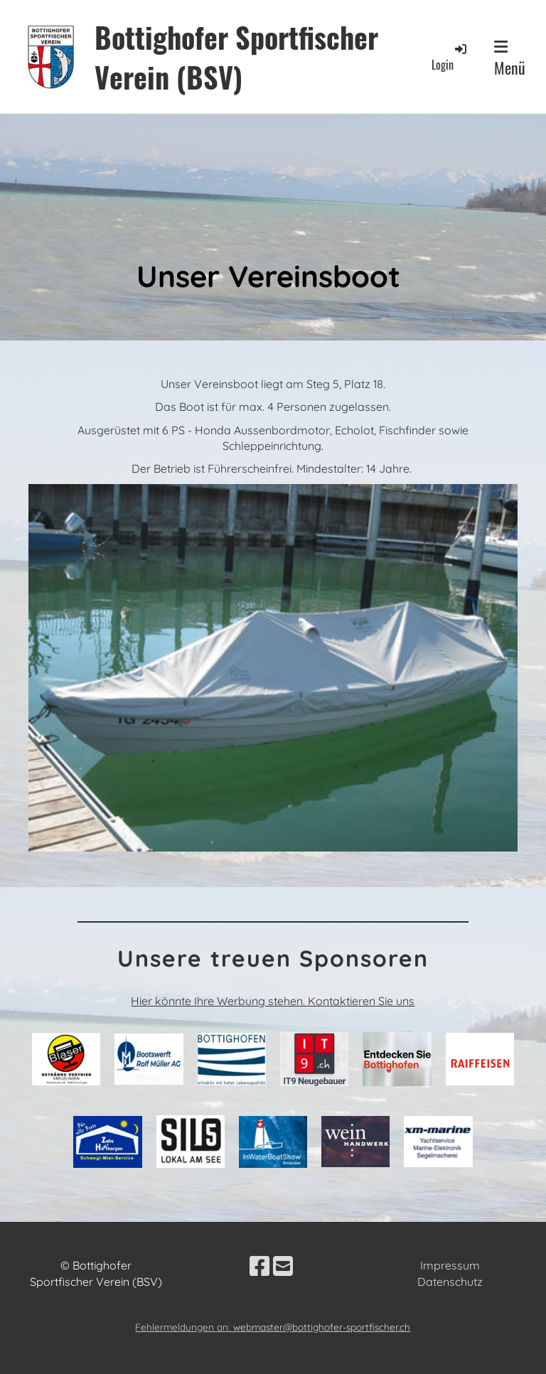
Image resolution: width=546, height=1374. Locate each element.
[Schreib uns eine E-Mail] (283, 1266)
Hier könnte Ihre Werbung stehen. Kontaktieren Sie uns (272, 1001)
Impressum (450, 1265)
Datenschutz (450, 1281)
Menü (509, 59)
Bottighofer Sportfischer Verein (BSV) (236, 57)
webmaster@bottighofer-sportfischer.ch (321, 1327)
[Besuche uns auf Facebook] (259, 1266)
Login (450, 57)
